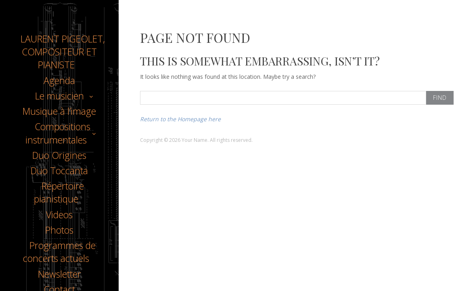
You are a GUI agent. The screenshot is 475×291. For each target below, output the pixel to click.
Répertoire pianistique (59, 192)
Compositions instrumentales (57, 133)
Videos (59, 214)
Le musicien (59, 95)
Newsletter (59, 274)
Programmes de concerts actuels (59, 252)
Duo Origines (59, 155)
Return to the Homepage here (180, 119)
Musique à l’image (59, 111)
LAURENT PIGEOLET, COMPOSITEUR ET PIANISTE (63, 51)
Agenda (59, 80)
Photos (59, 230)
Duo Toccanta (59, 170)
